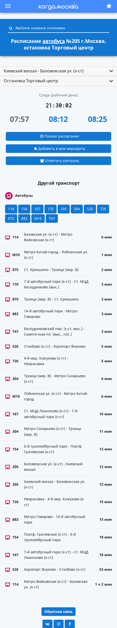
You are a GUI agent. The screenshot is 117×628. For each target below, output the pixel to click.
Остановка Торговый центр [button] (31, 81)
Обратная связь (58, 611)
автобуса (53, 41)
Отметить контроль (59, 160)
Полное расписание (59, 136)
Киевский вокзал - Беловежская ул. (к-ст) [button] (44, 71)
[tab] (58, 71)
